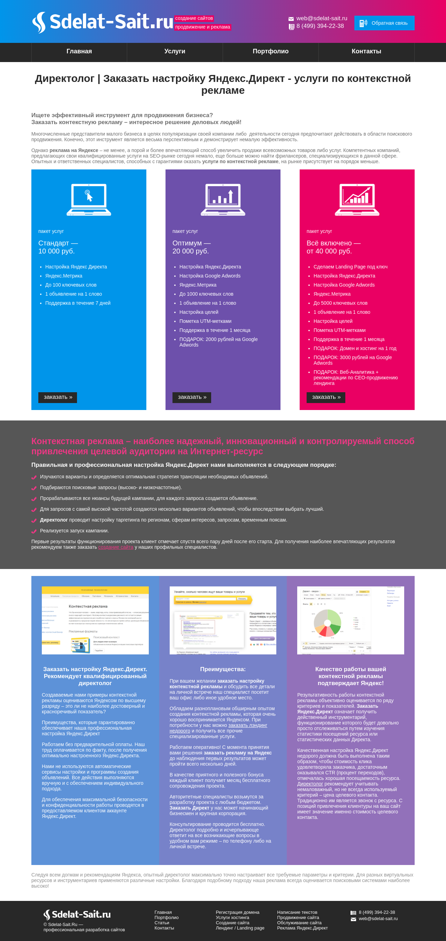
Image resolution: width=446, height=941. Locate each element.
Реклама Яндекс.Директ (302, 928)
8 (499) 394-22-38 (320, 26)
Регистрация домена (238, 912)
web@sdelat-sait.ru (322, 18)
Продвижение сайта (298, 917)
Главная (79, 51)
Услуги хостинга (232, 917)
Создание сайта (232, 922)
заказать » (58, 397)
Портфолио (271, 51)
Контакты (367, 51)
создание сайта (115, 547)
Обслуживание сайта (299, 922)
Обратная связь (390, 23)
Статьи (162, 922)
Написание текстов (297, 912)
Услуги (162, 53)
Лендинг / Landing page (240, 928)
